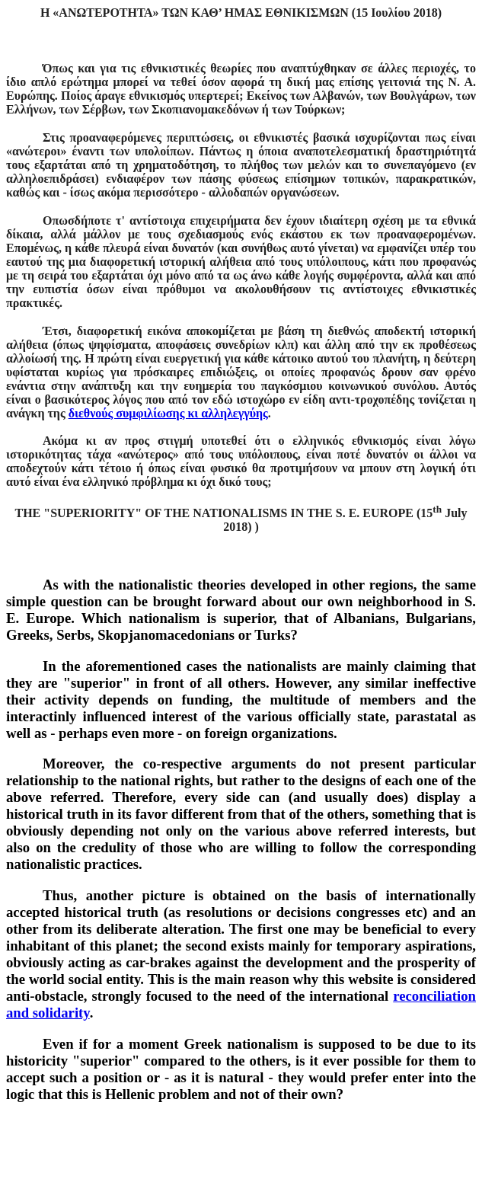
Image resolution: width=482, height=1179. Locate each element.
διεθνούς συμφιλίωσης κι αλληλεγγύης (168, 413)
